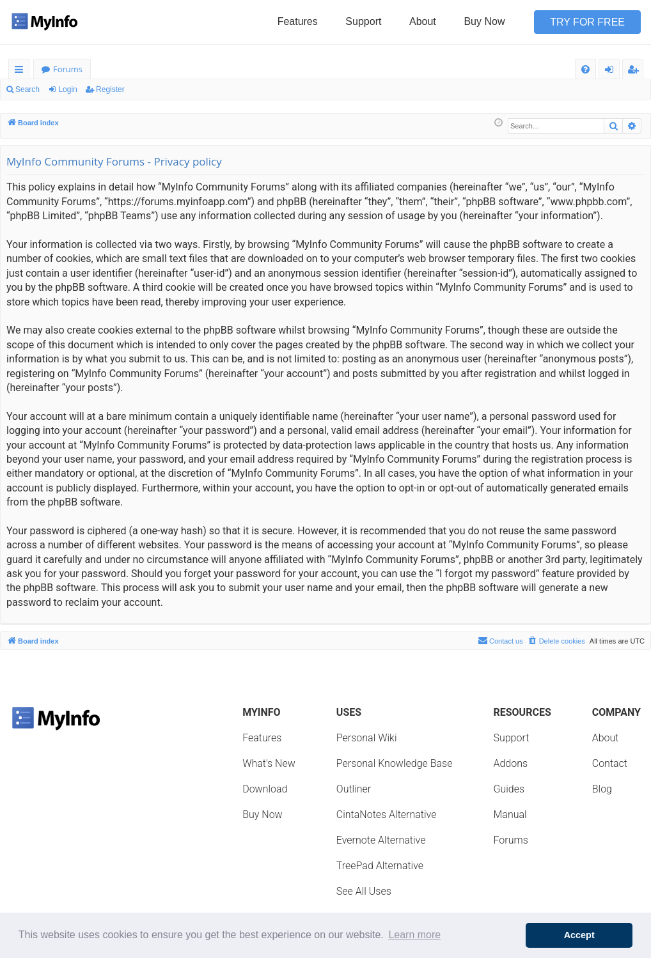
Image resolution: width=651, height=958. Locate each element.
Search (27, 89)
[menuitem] (585, 69)
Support (363, 21)
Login (67, 89)
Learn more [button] (414, 934)
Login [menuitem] (611, 71)
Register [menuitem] (636, 71)
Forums (67, 69)
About (422, 21)
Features (298, 21)
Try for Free (587, 22)
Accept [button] (579, 935)
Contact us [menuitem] (500, 640)
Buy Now (484, 21)
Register (110, 89)
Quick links (21, 71)
